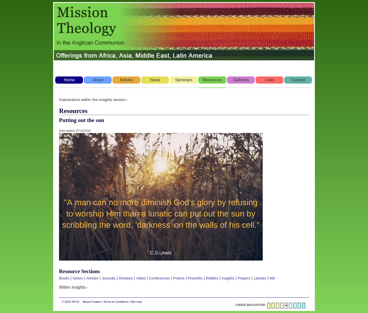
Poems (179, 278)
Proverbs (195, 278)
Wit (272, 278)
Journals (109, 278)
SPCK (75, 301)
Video (141, 278)
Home (69, 80)
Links (269, 80)
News (155, 80)
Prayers (243, 278)
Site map (136, 301)
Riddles (212, 278)
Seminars (183, 80)
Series (78, 278)
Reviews (126, 278)
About (98, 80)
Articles (126, 80)
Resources (212, 80)
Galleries (241, 80)
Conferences (159, 278)
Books (64, 278)
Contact (298, 80)
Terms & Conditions (115, 301)
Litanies (260, 278)
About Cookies (92, 301)
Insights (228, 278)
